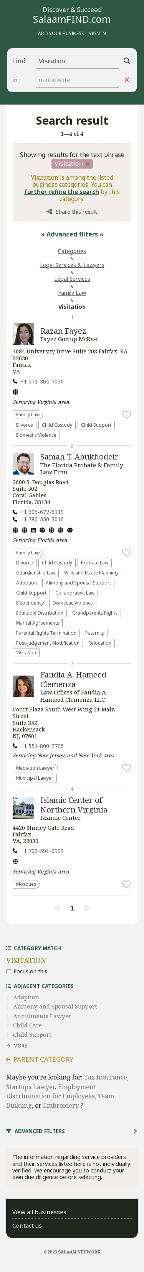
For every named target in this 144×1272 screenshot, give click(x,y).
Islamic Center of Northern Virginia (74, 804)
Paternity (94, 633)
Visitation (26, 652)
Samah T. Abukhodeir (79, 456)
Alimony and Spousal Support (78, 582)
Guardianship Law (35, 572)
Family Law (72, 292)
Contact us (27, 1225)
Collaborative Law (74, 593)
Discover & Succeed (72, 10)
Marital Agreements (37, 623)
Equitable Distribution (39, 613)
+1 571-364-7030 (42, 381)
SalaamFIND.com (72, 19)
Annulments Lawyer (42, 1016)
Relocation (99, 643)
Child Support (96, 425)
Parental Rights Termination (46, 633)
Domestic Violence (36, 435)
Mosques (26, 884)
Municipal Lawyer (34, 778)
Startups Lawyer (30, 1087)
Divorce (24, 425)
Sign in (97, 33)
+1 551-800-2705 (42, 746)
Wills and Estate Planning (91, 572)
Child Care (27, 1025)
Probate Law (94, 562)
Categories (72, 251)
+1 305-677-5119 (42, 511)
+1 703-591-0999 (42, 851)
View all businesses (39, 1212)
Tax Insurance (105, 1077)
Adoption (26, 582)
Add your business (61, 33)
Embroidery (61, 1105)
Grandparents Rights (95, 613)
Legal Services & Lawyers (72, 265)
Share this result (76, 212)
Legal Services (72, 278)
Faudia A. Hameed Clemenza (73, 679)
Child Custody (57, 425)
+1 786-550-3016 (42, 519)
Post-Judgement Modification (47, 643)
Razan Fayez (63, 330)
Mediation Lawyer (35, 768)
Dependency (30, 603)
